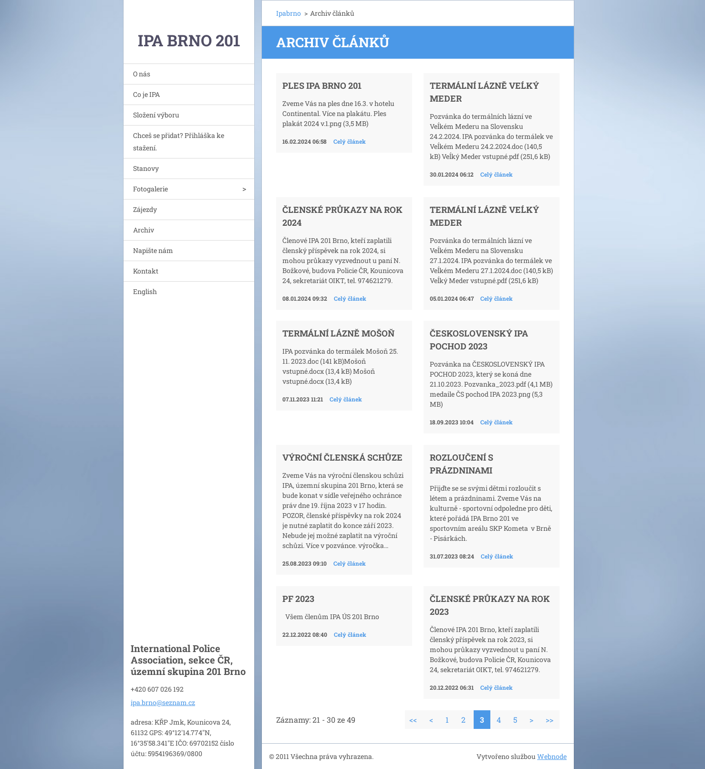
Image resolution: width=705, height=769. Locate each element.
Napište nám (153, 250)
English (145, 291)
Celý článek (349, 141)
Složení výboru (156, 114)
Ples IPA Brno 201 (322, 85)
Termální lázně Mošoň (338, 333)
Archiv (143, 229)
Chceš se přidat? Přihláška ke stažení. (178, 141)
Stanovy (146, 168)
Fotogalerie (150, 188)
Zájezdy (145, 209)
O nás (141, 73)
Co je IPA (146, 94)
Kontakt (145, 270)
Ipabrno (288, 13)
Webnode (552, 756)
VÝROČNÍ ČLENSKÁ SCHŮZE (342, 457)
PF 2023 (298, 598)
